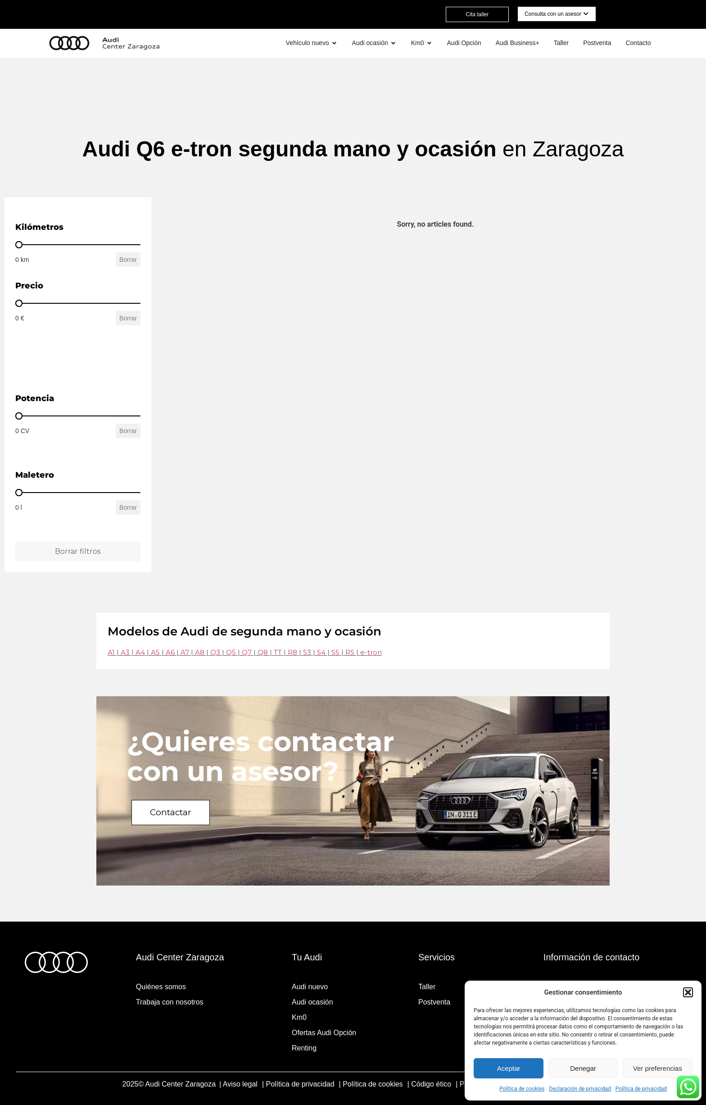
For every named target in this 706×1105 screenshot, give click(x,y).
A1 (111, 652)
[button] (687, 992)
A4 (140, 652)
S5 (335, 652)
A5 (155, 652)
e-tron (371, 652)
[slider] (19, 244)
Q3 (215, 652)
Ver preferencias (657, 1068)
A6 (170, 652)
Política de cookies (522, 1089)
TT (278, 652)
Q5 (231, 652)
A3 (125, 652)
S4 (321, 652)
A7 (185, 652)
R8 (292, 652)
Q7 (247, 652)
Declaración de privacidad (580, 1089)
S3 (307, 652)
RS (349, 652)
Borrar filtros (77, 551)
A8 (199, 652)
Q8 (263, 652)
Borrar (128, 259)
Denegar (583, 1068)
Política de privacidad (641, 1089)
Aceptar (508, 1068)
